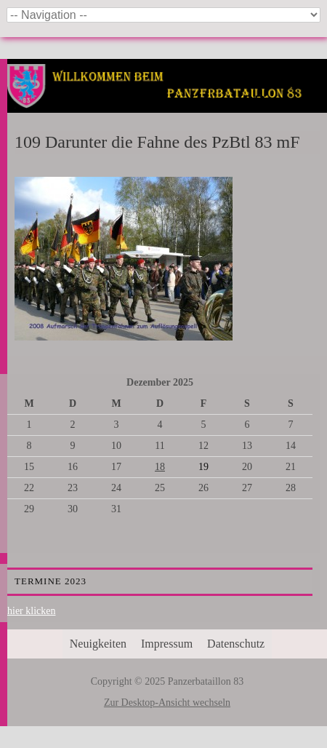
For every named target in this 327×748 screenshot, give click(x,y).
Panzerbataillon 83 (167, 103)
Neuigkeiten (98, 643)
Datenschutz (236, 643)
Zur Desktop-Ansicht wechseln (167, 702)
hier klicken (31, 610)
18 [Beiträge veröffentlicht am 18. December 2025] (160, 466)
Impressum (167, 643)
